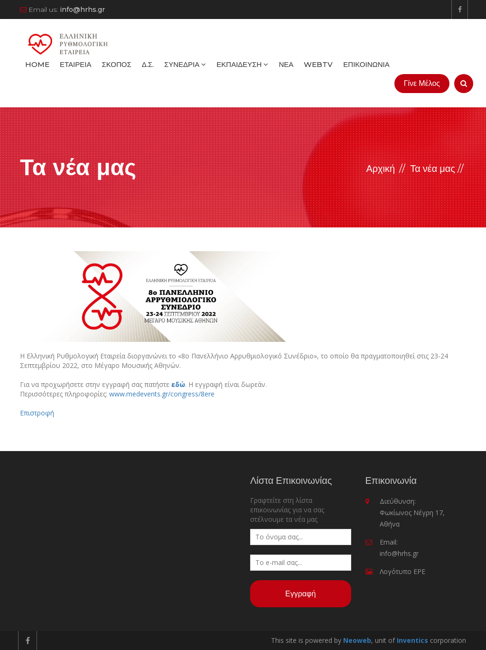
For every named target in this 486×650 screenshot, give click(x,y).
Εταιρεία (75, 64)
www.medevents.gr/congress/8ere (162, 393)
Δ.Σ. (148, 64)
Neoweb (357, 640)
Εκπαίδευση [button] (242, 64)
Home (37, 64)
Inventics (412, 640)
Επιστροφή (37, 412)
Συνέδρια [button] (185, 64)
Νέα (286, 64)
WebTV (318, 64)
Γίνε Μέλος (422, 83)
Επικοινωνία (366, 64)
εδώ (178, 384)
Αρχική (380, 168)
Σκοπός (116, 64)
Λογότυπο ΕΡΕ (402, 571)
